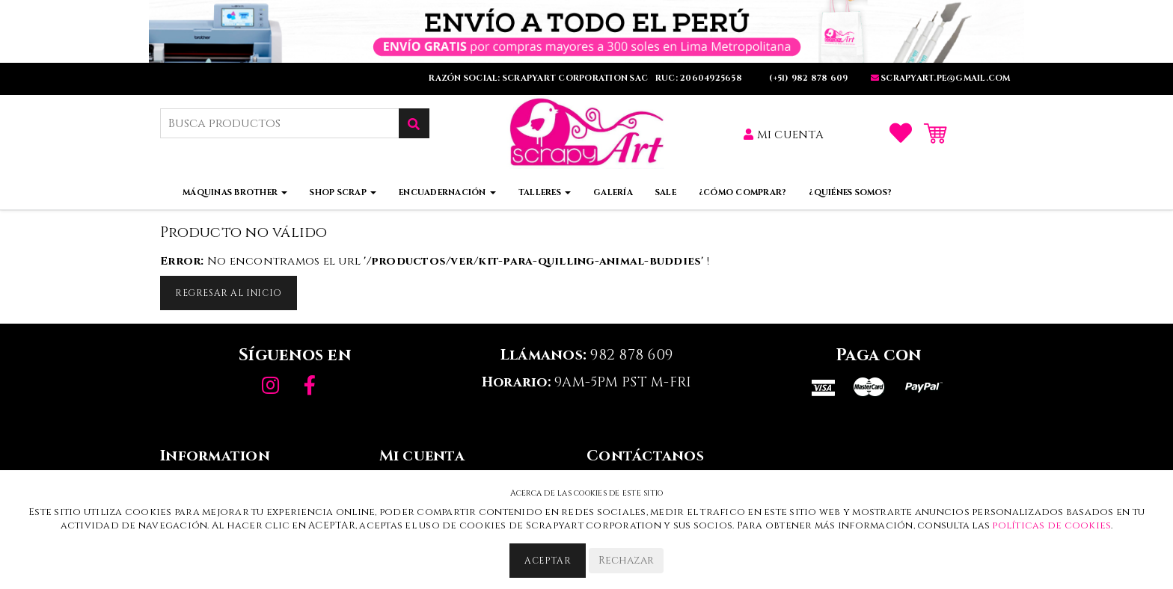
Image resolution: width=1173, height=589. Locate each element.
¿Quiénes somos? (850, 192)
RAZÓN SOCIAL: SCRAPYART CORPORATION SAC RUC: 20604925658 (586, 78)
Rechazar (626, 560)
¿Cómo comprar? (743, 192)
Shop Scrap (343, 192)
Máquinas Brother (235, 192)
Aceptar (547, 561)
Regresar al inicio (228, 293)
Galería (613, 192)
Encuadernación (447, 192)
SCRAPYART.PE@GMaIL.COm (941, 78)
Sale (665, 192)
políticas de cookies (1051, 525)
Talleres (544, 192)
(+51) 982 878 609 (807, 78)
